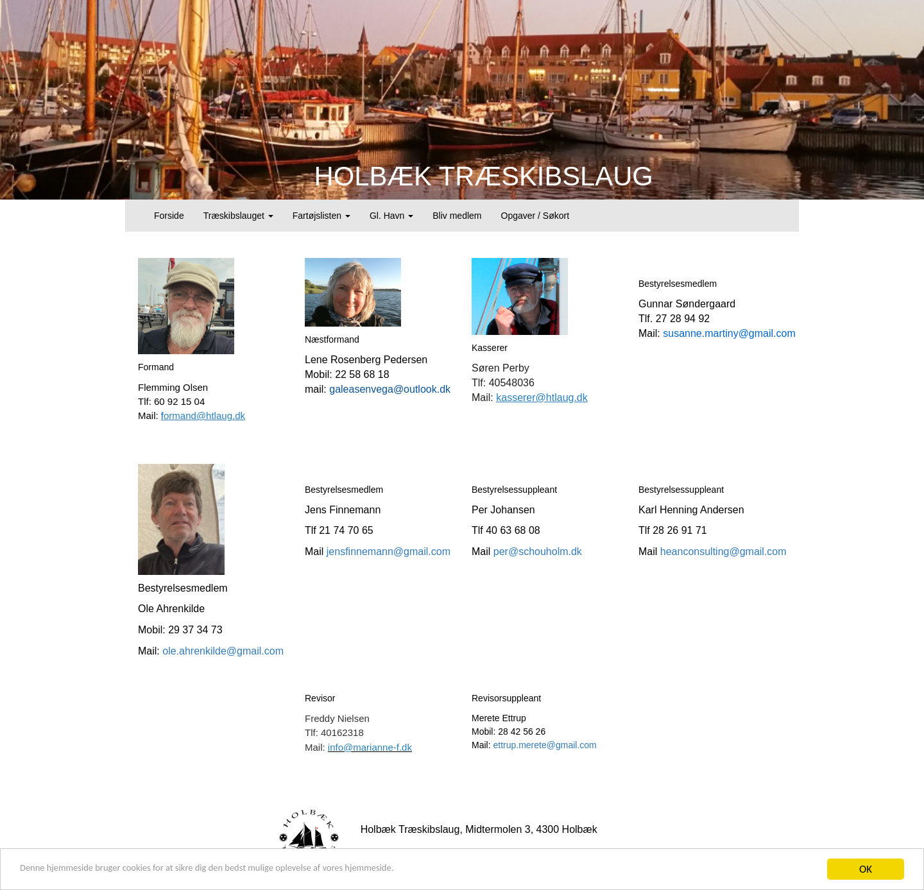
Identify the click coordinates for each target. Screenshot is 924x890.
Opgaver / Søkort (535, 215)
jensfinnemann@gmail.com (388, 551)
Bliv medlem (456, 215)
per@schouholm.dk (537, 551)
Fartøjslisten (321, 215)
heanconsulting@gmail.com (723, 551)
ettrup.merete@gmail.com (544, 745)
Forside (169, 215)
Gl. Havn (391, 215)
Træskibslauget (238, 215)
